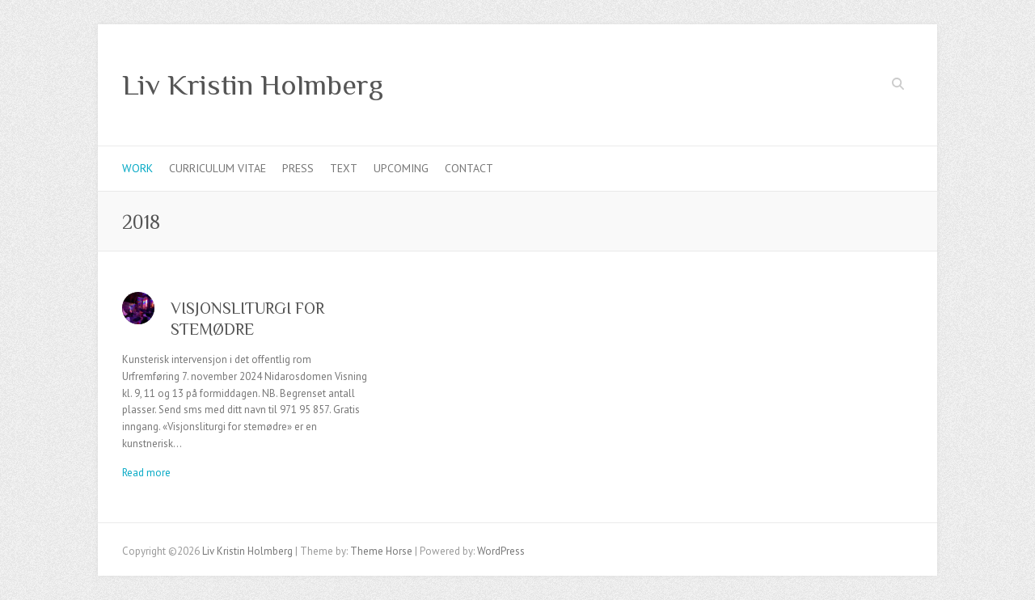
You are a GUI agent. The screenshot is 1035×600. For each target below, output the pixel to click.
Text (343, 168)
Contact (469, 168)
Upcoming (401, 168)
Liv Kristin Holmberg (252, 85)
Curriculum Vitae (217, 168)
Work (137, 168)
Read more (146, 473)
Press (298, 168)
